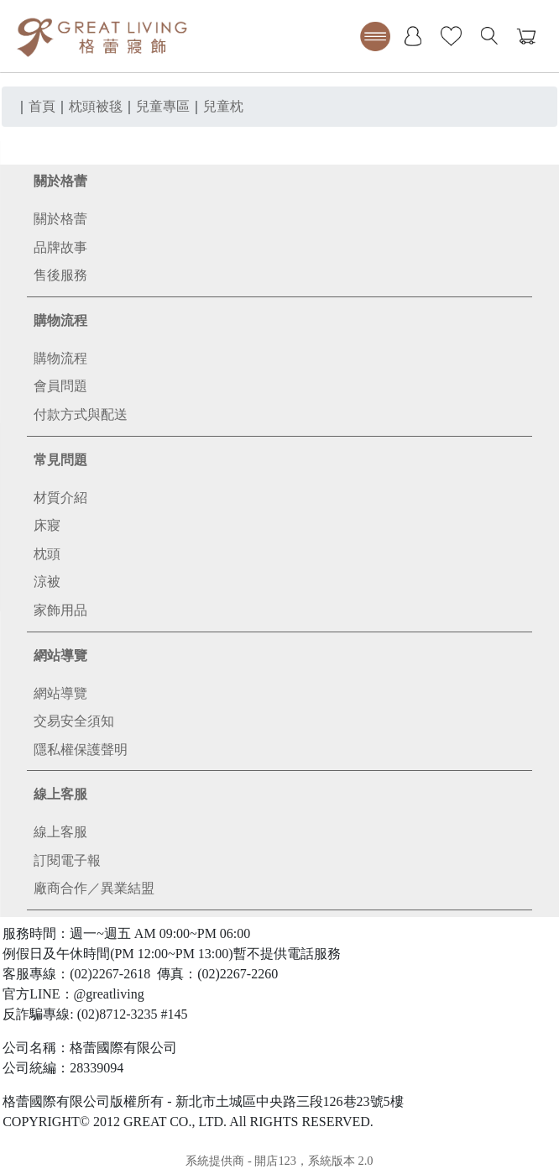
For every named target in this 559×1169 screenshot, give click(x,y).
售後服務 (60, 275)
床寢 (47, 525)
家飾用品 (60, 610)
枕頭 (47, 554)
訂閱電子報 (67, 860)
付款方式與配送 (81, 414)
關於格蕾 (60, 181)
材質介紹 (60, 497)
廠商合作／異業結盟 (94, 888)
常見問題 (60, 460)
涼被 (47, 581)
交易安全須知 (74, 721)
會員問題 (60, 386)
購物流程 (60, 320)
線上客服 (60, 794)
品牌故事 (60, 247)
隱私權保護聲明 (81, 749)
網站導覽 (60, 655)
